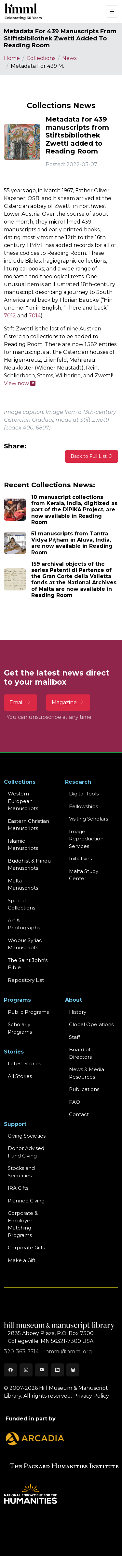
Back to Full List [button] (92, 456)
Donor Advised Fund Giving (26, 1152)
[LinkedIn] (57, 1369)
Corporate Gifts (26, 1247)
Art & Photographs (24, 924)
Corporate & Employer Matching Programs (23, 1224)
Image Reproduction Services (86, 838)
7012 (10, 316)
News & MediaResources (86, 1073)
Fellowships (83, 806)
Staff (74, 1037)
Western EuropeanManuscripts (23, 801)
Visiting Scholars (88, 819)
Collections (41, 58)
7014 (35, 316)
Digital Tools (84, 794)
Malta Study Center (83, 875)
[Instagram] (26, 1369)
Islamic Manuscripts (23, 844)
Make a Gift (21, 1260)
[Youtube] (41, 1369)
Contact (79, 1114)
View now (19, 383)
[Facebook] (10, 1369)
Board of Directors (80, 1053)
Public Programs (28, 1012)
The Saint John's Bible (27, 964)
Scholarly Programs (20, 1028)
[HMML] (23, 11)
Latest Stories (24, 1063)
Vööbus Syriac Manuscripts (25, 944)
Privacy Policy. (91, 1396)
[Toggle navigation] (112, 11)
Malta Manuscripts (23, 884)
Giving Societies (27, 1136)
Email (20, 702)
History (77, 1012)
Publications (84, 1089)
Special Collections (21, 904)
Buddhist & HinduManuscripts (29, 864)
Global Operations (91, 1024)
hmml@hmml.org (68, 1351)
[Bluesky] (72, 1369)
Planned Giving (26, 1201)
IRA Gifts (18, 1188)
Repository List (26, 980)
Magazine (68, 702)
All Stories (20, 1076)
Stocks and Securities (21, 1172)
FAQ (74, 1102)
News (69, 58)
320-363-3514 (22, 1351)
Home (12, 58)
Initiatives (80, 858)
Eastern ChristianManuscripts (28, 825)
